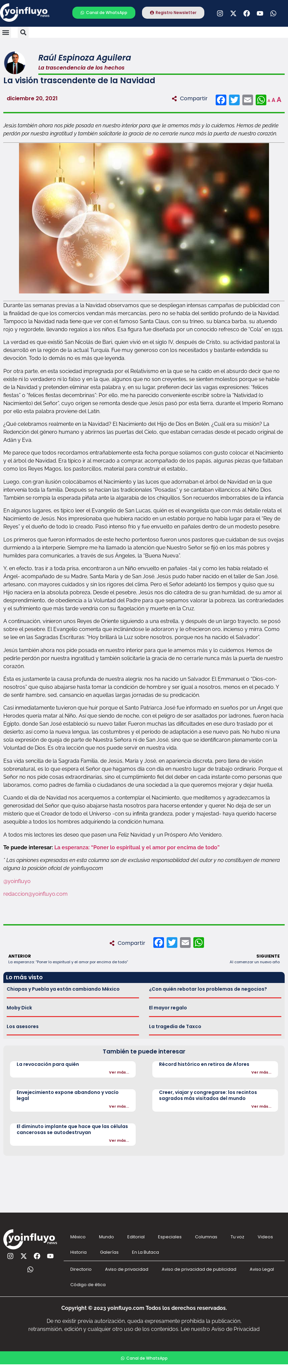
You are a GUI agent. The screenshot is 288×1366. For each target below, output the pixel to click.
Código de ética (88, 1284)
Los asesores (23, 1026)
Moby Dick (19, 1007)
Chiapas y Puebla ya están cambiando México (63, 989)
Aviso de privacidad (126, 1269)
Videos (265, 1237)
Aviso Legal (262, 1269)
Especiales (170, 1237)
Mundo (106, 1237)
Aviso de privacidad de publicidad (199, 1269)
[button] (5, 32)
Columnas (206, 1237)
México (78, 1237)
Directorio (81, 1269)
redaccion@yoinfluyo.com (35, 894)
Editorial (136, 1237)
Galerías (109, 1252)
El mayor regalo (168, 1007)
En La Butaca (145, 1252)
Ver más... (119, 1072)
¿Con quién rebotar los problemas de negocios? (208, 989)
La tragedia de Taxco (175, 1026)
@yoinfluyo (17, 881)
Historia (78, 1252)
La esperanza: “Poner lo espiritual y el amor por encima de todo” (137, 847)
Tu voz (237, 1237)
